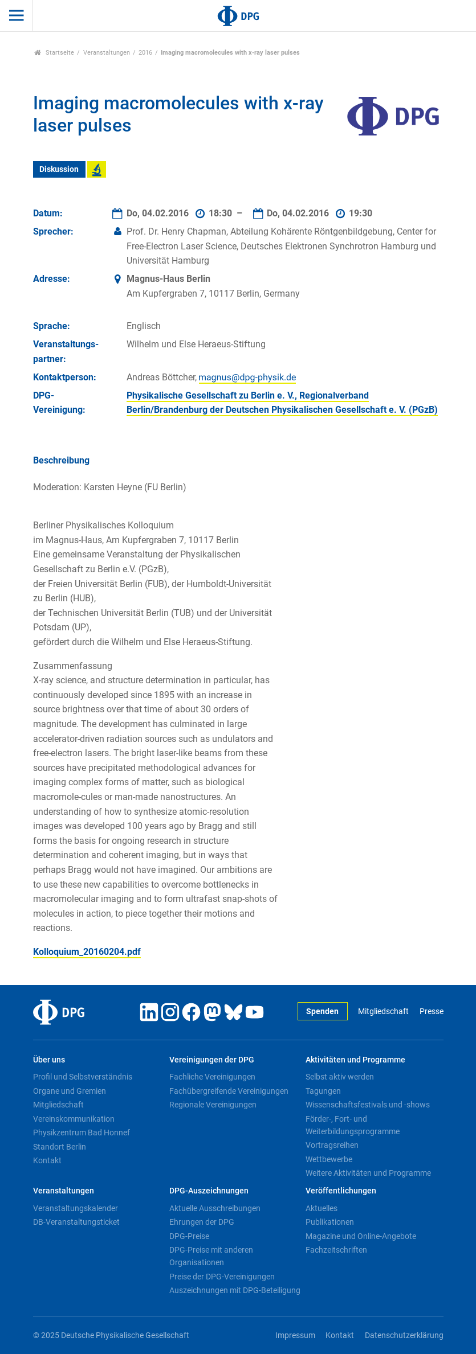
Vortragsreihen (332, 1145)
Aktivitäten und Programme (355, 1060)
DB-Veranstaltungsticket (76, 1221)
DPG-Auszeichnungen (209, 1191)
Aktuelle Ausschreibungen (215, 1208)
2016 (145, 52)
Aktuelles (321, 1208)
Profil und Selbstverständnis (82, 1076)
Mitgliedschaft (383, 1011)
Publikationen (330, 1221)
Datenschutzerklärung (404, 1335)
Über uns (49, 1060)
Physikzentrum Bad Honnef (81, 1132)
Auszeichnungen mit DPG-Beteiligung (234, 1290)
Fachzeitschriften (336, 1249)
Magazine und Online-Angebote (361, 1236)
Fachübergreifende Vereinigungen (228, 1090)
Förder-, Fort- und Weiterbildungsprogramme (353, 1125)
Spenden (322, 1011)
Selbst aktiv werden (340, 1076)
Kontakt (47, 1160)
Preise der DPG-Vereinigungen (222, 1276)
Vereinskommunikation (74, 1118)
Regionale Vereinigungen (213, 1104)
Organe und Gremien (69, 1090)
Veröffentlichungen (341, 1191)
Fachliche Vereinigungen (212, 1076)
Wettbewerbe (329, 1159)
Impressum (295, 1335)
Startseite (54, 52)
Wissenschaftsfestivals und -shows (368, 1104)
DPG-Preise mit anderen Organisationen (211, 1256)
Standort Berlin (59, 1146)
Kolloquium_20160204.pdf (87, 951)
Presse (432, 1011)
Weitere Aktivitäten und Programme (368, 1172)
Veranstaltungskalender (75, 1208)
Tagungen (323, 1090)
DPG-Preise (189, 1236)
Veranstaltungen (106, 52)
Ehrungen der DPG (201, 1221)
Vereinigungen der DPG (211, 1060)
